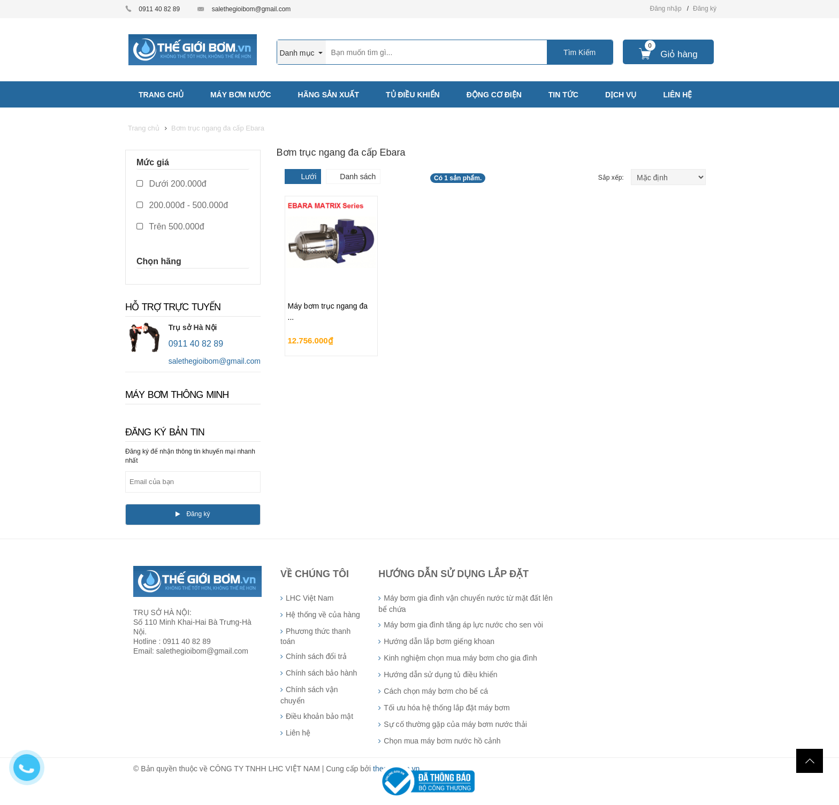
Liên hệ (298, 733)
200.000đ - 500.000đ (182, 205)
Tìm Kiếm (579, 52)
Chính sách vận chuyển (309, 695)
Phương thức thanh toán (315, 636)
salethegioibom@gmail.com (251, 9)
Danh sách (358, 176)
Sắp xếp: (612, 177)
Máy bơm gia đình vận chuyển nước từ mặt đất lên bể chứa (465, 604)
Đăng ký (704, 8)
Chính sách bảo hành (321, 673)
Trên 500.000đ (170, 226)
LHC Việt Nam (309, 598)
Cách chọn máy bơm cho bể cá (436, 691)
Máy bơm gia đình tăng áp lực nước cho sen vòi (463, 624)
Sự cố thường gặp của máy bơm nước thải (455, 724)
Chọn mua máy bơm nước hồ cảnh (442, 741)
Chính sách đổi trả (316, 656)
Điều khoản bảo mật (319, 716)
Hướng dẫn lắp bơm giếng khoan (439, 641)
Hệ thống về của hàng (323, 614)
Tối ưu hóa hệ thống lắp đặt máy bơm (446, 707)
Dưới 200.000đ (171, 183)
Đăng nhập (666, 8)
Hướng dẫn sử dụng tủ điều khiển (440, 674)
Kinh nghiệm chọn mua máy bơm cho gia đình (460, 658)
